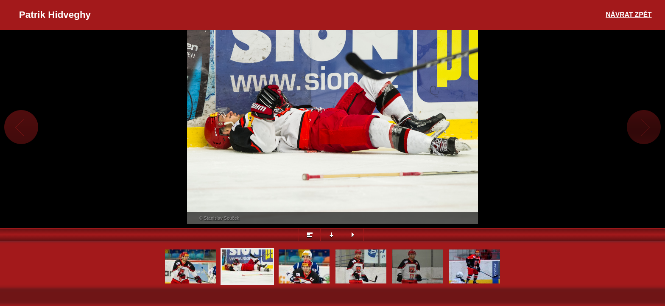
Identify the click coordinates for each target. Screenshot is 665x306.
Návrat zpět (628, 14)
